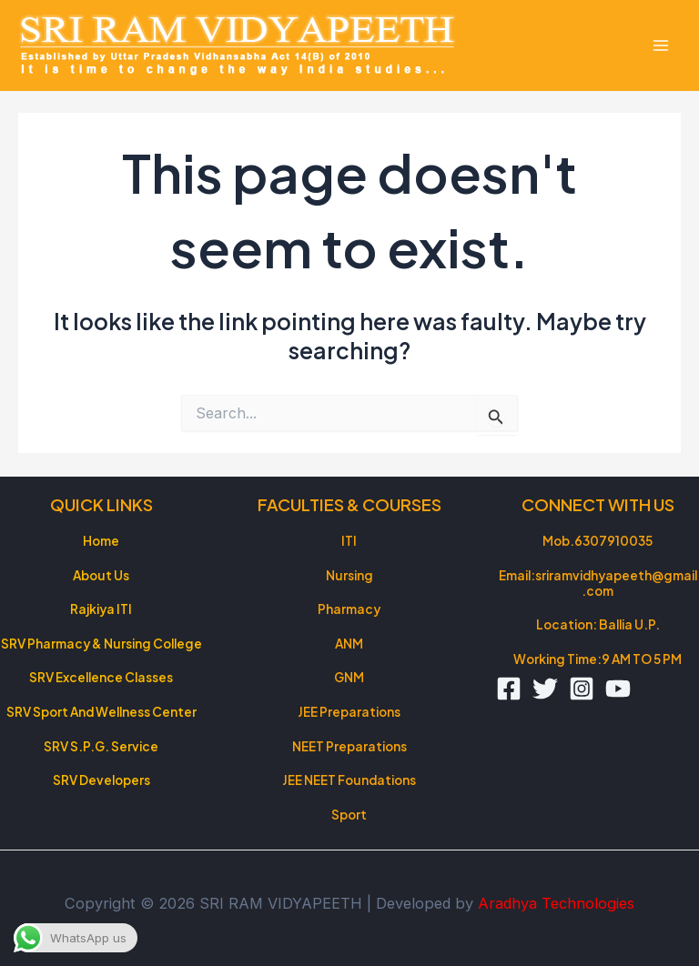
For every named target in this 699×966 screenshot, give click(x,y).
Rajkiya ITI (101, 609)
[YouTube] (618, 688)
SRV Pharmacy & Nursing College (101, 643)
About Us (101, 575)
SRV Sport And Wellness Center (101, 711)
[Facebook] (509, 688)
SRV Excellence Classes (101, 677)
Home (101, 540)
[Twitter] (545, 688)
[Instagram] (581, 688)
